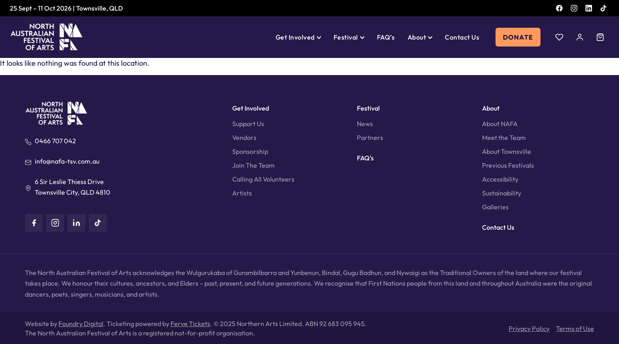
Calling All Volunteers (263, 179)
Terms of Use (575, 328)
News (365, 124)
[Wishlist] (559, 37)
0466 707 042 (55, 141)
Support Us (248, 124)
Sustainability (501, 193)
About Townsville (506, 151)
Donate (518, 37)
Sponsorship (250, 151)
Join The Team (253, 165)
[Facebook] (559, 8)
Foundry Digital (80, 324)
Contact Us (462, 37)
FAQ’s (386, 37)
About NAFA (500, 124)
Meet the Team (504, 137)
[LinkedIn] (588, 8)
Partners (370, 137)
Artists (242, 193)
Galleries (495, 207)
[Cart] (600, 37)
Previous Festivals (508, 165)
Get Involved (295, 37)
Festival (346, 37)
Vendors (244, 137)
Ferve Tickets (190, 324)
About (417, 37)
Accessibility (500, 179)
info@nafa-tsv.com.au (67, 161)
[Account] (580, 37)
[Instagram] (574, 8)
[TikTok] (603, 8)
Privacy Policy (529, 328)
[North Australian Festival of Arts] (46, 37)
